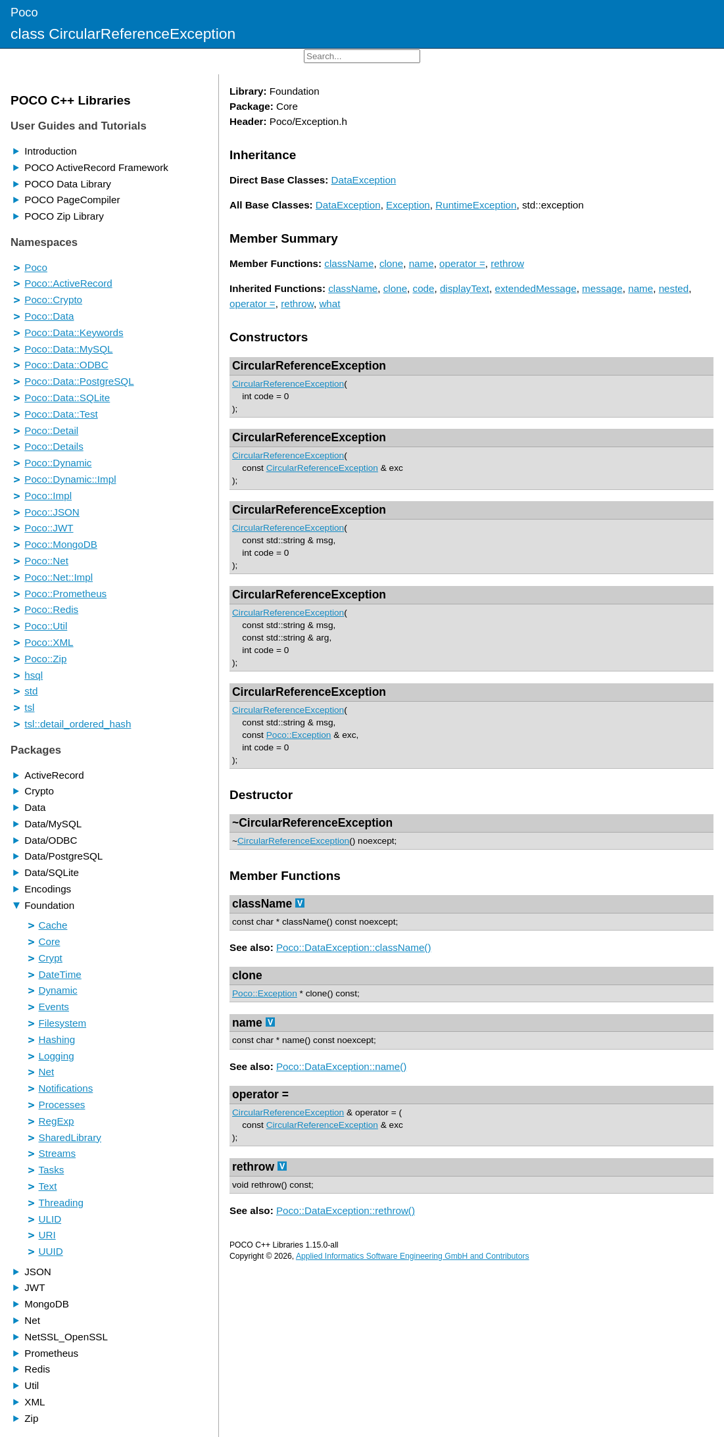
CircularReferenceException (309, 365)
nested (674, 288)
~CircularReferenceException (312, 822)
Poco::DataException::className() (353, 947)
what (329, 303)
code (424, 288)
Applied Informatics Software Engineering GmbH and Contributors (412, 1256)
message (602, 288)
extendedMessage (536, 288)
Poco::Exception (298, 735)
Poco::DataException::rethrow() (345, 1210)
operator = (462, 263)
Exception (408, 204)
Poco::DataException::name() (341, 1066)
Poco (24, 12)
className (349, 263)
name (421, 263)
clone (391, 263)
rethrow (507, 263)
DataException (364, 179)
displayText (464, 288)
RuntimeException (475, 204)
